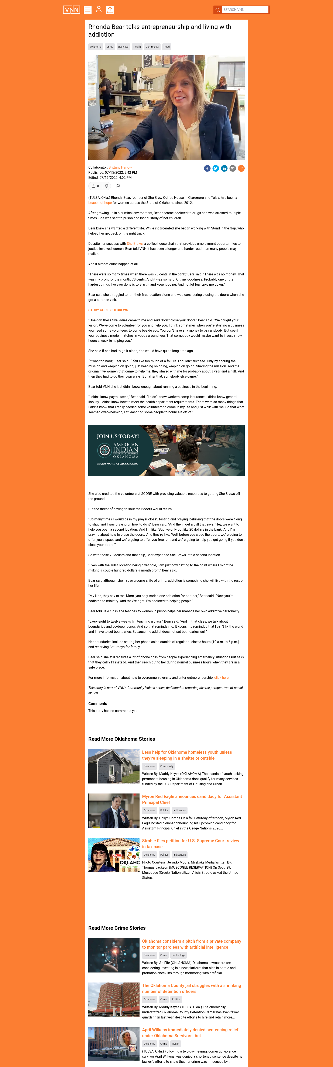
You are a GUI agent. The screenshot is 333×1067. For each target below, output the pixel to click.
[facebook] (207, 168)
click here (221, 678)
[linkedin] (224, 168)
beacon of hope (100, 203)
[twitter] (215, 168)
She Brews (135, 244)
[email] (232, 168)
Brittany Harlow (120, 167)
